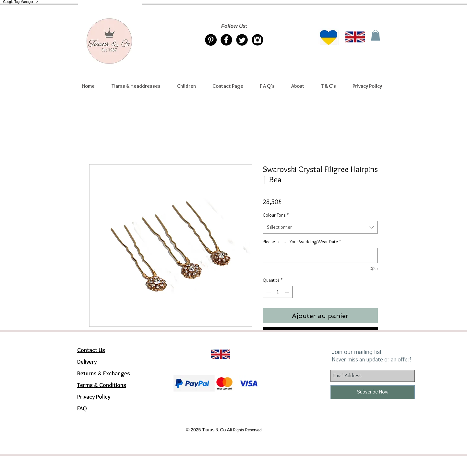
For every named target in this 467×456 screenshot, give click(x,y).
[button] (136, 86)
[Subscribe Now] (372, 392)
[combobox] (320, 227)
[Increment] (287, 292)
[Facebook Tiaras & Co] (226, 40)
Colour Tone (276, 215)
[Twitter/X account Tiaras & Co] (242, 40)
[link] (375, 35)
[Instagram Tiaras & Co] (257, 40)
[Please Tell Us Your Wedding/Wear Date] (320, 255)
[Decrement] (268, 292)
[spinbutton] (277, 292)
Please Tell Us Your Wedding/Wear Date (302, 242)
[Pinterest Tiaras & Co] (211, 40)
